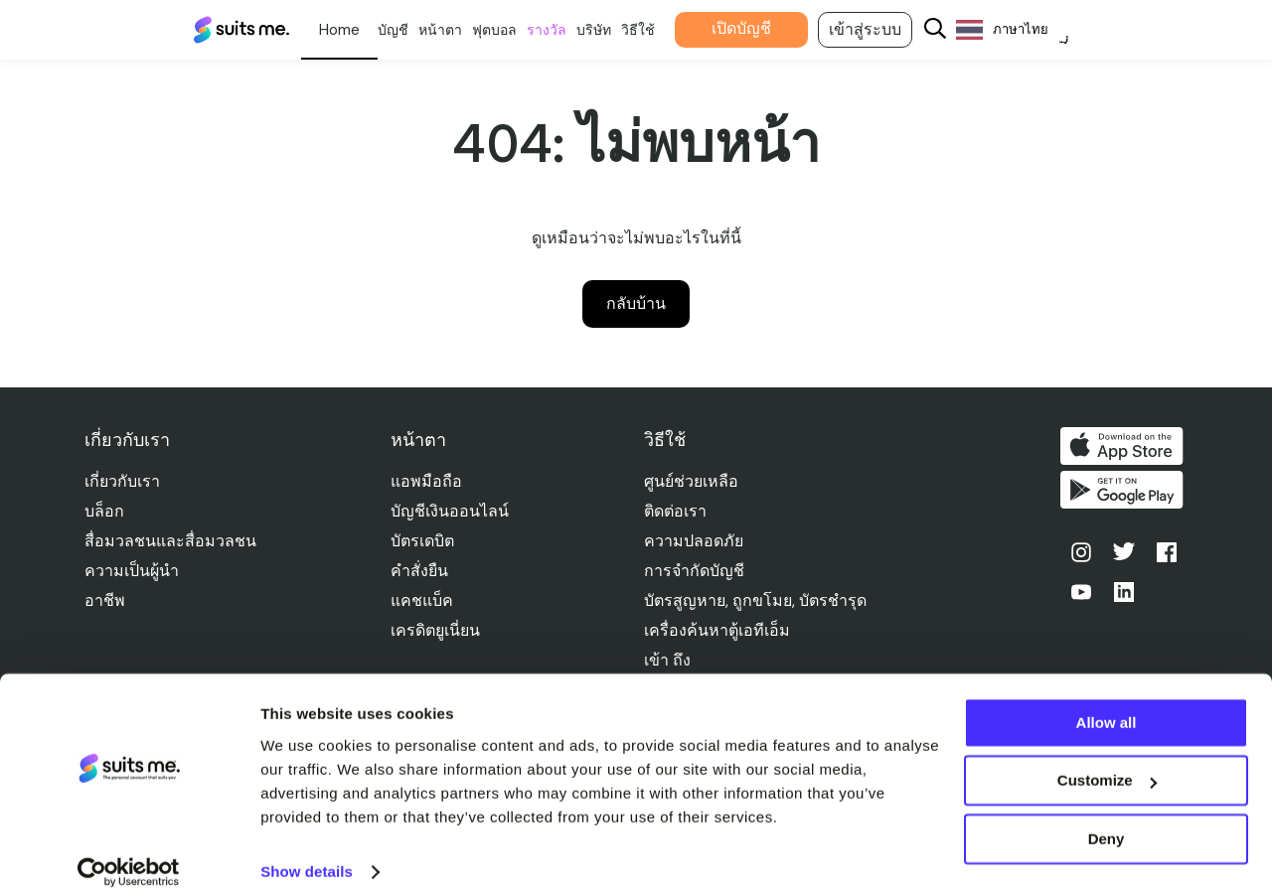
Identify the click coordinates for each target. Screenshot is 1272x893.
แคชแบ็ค (424, 600)
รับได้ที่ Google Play (1126, 494)
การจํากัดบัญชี (696, 570)
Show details (306, 853)
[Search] (953, 30)
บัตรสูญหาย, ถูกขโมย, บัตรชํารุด (757, 600)
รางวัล (564, 30)
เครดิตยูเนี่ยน (437, 630)
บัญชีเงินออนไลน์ (452, 511)
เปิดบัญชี (759, 28)
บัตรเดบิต (424, 540)
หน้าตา (458, 30)
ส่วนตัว (357, 30)
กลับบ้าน (636, 303)
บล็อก (104, 511)
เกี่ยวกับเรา (122, 481)
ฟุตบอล (512, 30)
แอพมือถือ (428, 481)
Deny (1106, 821)
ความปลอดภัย (695, 540)
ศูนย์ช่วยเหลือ (693, 481)
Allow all (1106, 704)
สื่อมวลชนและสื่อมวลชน (170, 540)
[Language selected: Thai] (1030, 30)
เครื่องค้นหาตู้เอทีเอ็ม (719, 630)
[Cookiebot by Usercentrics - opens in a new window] (129, 854)
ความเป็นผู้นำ (131, 570)
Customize (1107, 762)
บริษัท (611, 30)
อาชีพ (104, 600)
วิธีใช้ (656, 30)
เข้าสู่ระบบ (883, 29)
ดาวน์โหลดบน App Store (1126, 446)
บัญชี (411, 30)
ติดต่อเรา (677, 511)
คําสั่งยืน (421, 570)
